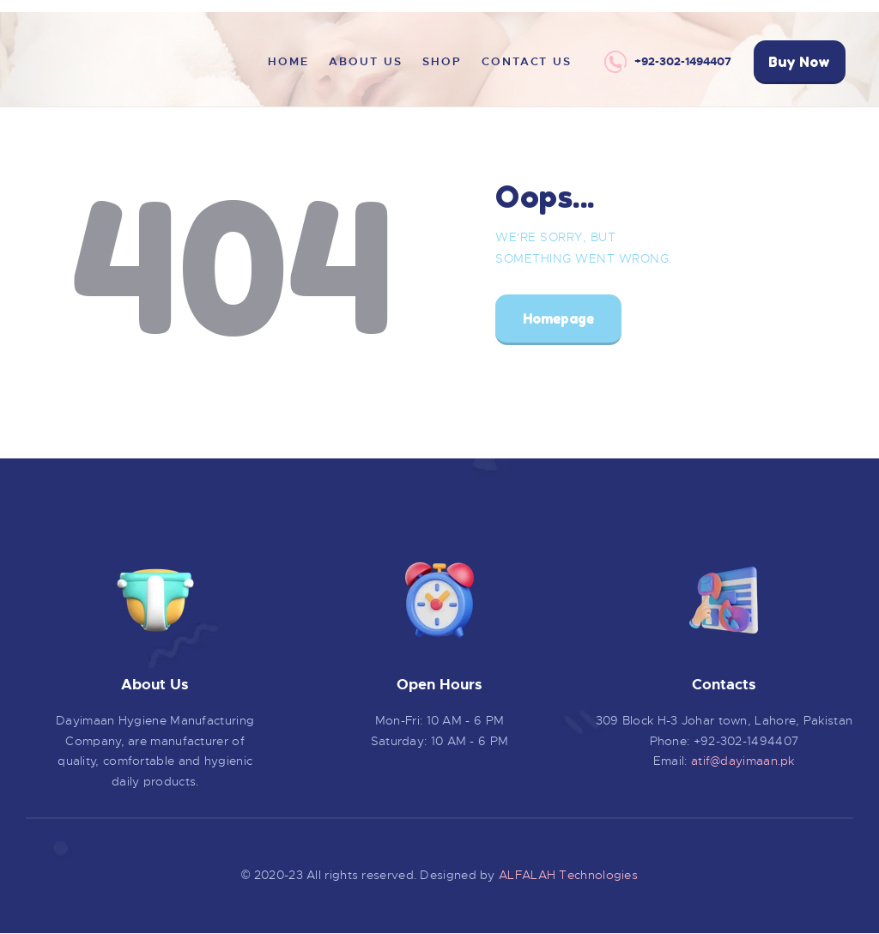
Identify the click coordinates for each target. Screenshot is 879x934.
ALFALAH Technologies (568, 874)
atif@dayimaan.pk (743, 760)
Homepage (558, 318)
